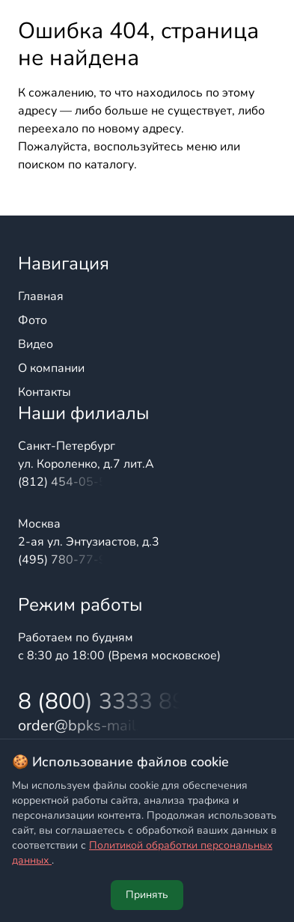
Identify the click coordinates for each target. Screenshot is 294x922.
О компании (51, 368)
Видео (35, 344)
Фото (32, 320)
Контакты (44, 392)
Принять (147, 895)
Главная (41, 296)
